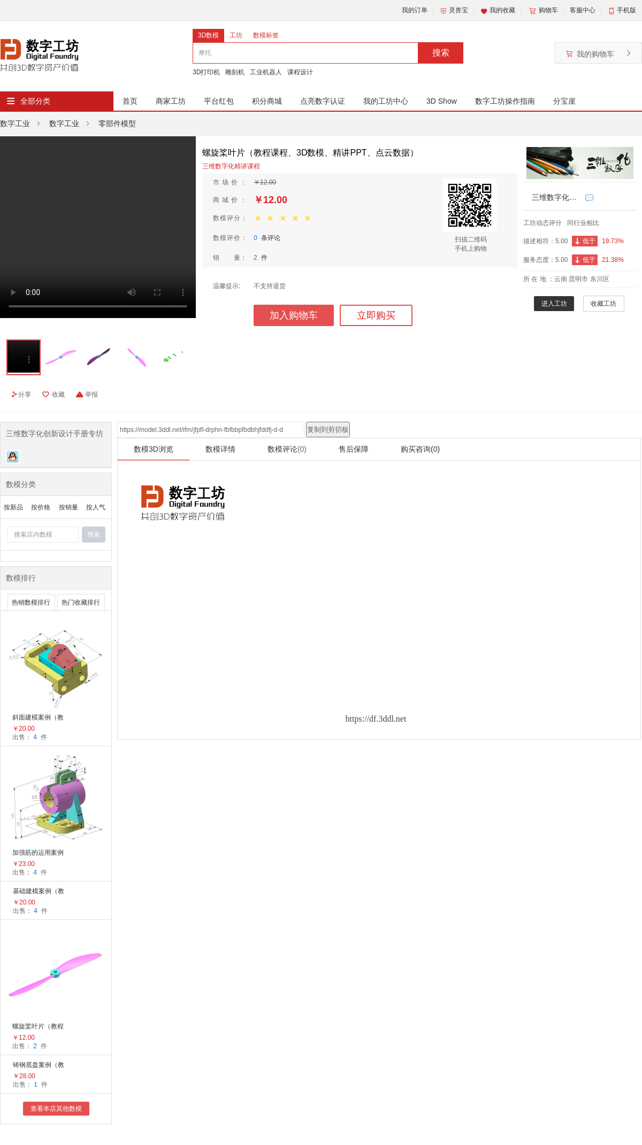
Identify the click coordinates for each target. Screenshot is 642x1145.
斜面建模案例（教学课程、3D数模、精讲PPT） (38, 718)
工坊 (236, 35)
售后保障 (354, 449)
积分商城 (267, 101)
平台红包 (219, 101)
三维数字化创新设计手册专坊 (556, 197)
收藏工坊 (603, 303)
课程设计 (300, 72)
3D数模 (208, 35)
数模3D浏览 (153, 449)
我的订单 (414, 10)
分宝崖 (564, 101)
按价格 (40, 507)
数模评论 (287, 449)
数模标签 (266, 35)
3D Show (441, 101)
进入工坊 (554, 303)
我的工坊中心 (385, 101)
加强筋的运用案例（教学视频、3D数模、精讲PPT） (38, 853)
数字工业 (15, 123)
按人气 (95, 507)
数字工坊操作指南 (505, 101)
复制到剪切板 (328, 429)
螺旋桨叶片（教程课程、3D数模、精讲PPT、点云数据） (38, 1027)
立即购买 (376, 315)
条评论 (267, 238)
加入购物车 (294, 315)
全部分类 (35, 101)
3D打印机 (206, 72)
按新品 (13, 507)
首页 (130, 101)
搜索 (440, 52)
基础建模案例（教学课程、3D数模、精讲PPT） (39, 891)
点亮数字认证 (322, 101)
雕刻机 (234, 72)
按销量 (68, 507)
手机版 (626, 10)
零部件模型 (117, 123)
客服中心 (582, 10)
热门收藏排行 (81, 602)
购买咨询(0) (420, 449)
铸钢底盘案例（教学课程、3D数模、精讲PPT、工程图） (39, 1065)
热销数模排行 (31, 602)
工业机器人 (266, 72)
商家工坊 (171, 101)
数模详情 (220, 449)
